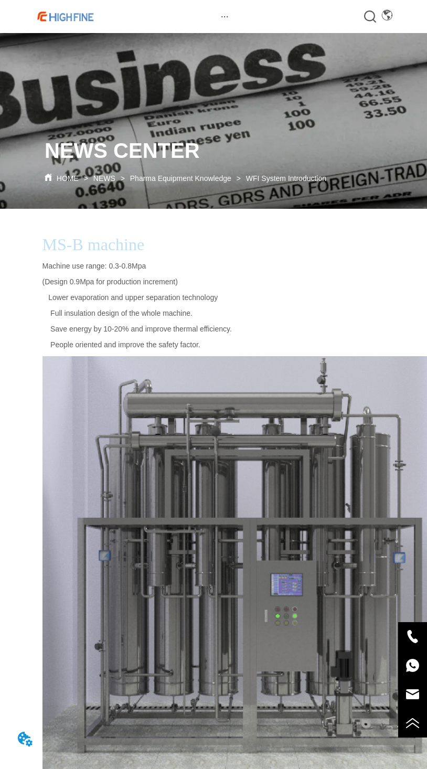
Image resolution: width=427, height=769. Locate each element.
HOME (68, 178)
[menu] (224, 16)
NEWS (104, 178)
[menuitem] (224, 16)
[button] (224, 16)
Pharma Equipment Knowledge (180, 178)
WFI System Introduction (285, 178)
